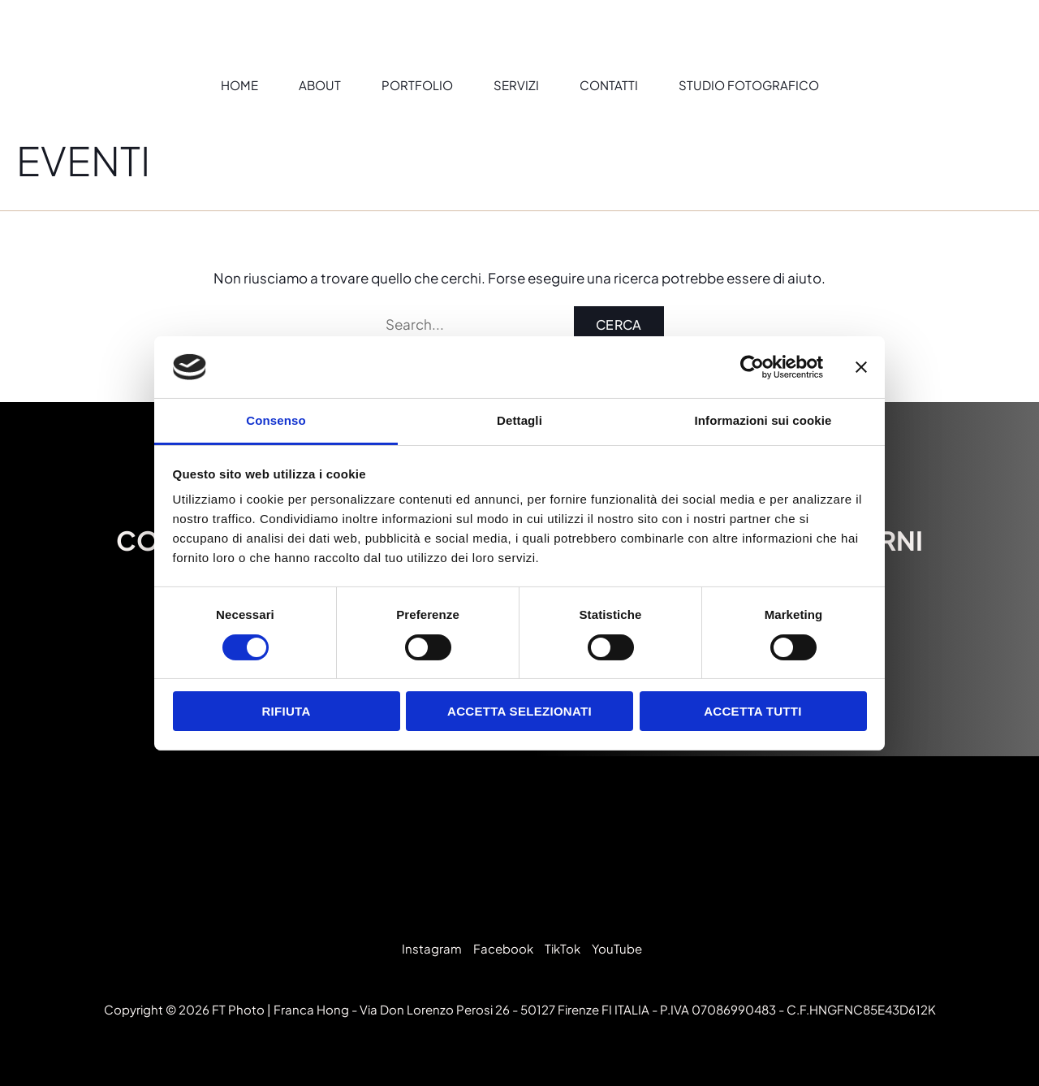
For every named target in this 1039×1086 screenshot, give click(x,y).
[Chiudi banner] (861, 367)
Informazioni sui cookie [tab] (763, 420)
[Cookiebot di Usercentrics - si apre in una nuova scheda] (752, 367)
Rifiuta (285, 711)
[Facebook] (500, 948)
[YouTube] (614, 948)
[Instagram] (429, 948)
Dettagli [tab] (519, 420)
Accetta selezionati (519, 711)
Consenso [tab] (275, 420)
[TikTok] (560, 948)
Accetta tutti (753, 711)
